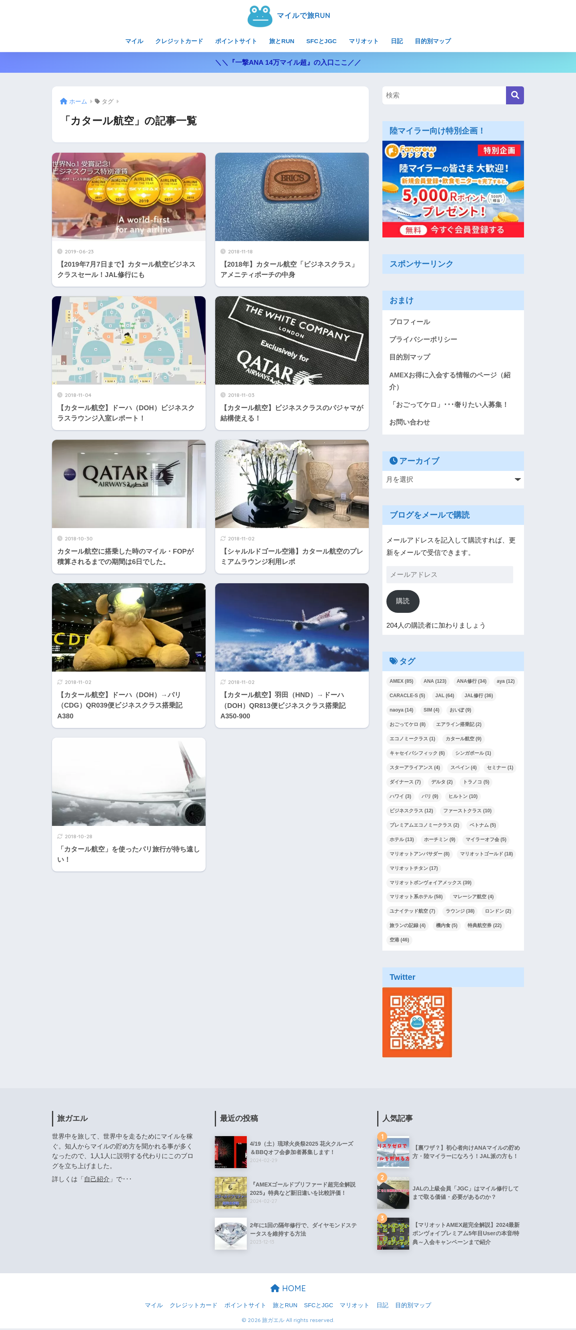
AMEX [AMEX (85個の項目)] (401, 683)
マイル (134, 41)
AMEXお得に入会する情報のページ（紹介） (449, 382)
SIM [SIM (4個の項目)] (431, 711)
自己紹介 (97, 1180)
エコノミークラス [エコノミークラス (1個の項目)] (412, 740)
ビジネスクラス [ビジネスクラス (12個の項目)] (411, 812)
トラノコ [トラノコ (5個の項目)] (476, 783)
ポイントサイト (236, 41)
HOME (288, 1289)
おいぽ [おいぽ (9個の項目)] (460, 711)
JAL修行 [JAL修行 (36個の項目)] (478, 697)
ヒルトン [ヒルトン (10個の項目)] (463, 797)
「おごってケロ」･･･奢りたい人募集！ (449, 405)
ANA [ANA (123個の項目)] (435, 683)
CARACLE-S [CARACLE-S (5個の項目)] (407, 697)
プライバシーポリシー (423, 340)
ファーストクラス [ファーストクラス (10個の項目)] (467, 812)
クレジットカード (179, 41)
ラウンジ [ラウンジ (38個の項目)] (460, 912)
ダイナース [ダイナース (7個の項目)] (405, 783)
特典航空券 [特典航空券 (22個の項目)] (485, 927)
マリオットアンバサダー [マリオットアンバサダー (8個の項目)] (420, 855)
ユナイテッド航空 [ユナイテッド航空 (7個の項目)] (412, 912)
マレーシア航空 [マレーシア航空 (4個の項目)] (473, 898)
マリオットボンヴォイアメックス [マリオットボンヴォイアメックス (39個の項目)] (431, 884)
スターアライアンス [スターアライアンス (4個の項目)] (415, 769)
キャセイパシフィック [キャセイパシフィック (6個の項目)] (417, 754)
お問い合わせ (409, 423)
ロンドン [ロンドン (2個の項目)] (498, 912)
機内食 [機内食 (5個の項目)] (447, 927)
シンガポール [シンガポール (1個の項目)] (473, 754)
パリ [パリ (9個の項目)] (430, 797)
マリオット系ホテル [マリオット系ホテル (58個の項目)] (416, 898)
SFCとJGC (321, 41)
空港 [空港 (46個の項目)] (399, 941)
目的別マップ (433, 41)
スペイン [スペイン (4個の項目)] (463, 769)
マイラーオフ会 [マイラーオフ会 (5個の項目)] (486, 840)
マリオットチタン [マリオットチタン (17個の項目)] (414, 869)
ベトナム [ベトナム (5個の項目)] (483, 826)
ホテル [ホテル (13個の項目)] (402, 840)
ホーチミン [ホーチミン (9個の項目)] (439, 840)
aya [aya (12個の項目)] (506, 683)
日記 (397, 41)
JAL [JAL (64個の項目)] (444, 697)
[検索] (515, 95)
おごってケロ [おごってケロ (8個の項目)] (408, 725)
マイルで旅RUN (288, 15)
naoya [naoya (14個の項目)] (401, 711)
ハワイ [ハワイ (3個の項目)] (400, 797)
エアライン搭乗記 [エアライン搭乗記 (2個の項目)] (459, 725)
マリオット (364, 41)
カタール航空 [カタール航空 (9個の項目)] (464, 740)
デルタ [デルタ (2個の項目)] (442, 783)
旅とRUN (281, 41)
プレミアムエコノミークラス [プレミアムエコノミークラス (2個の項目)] (424, 826)
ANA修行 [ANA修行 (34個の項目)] (472, 683)
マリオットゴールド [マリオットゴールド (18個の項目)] (486, 855)
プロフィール (409, 322)
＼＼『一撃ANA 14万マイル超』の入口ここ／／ (288, 62)
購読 (403, 602)
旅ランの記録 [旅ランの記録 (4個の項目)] (408, 927)
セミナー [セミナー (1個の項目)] (500, 769)
